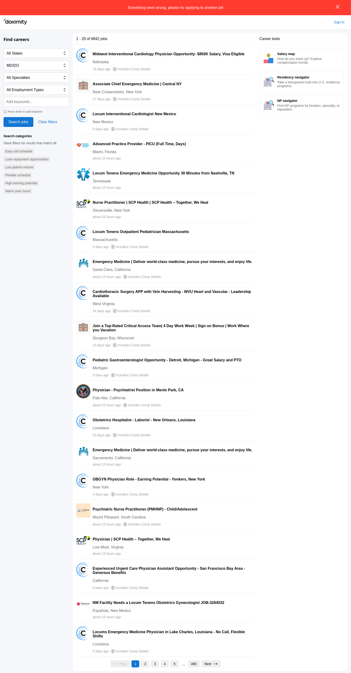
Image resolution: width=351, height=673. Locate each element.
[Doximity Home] (15, 22)
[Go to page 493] (194, 663)
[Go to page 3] (155, 663)
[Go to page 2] (145, 663)
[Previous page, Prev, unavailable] (120, 663)
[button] (19, 151)
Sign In (339, 22)
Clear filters (47, 122)
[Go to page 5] (175, 663)
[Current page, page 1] (135, 663)
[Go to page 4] (165, 663)
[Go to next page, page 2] (210, 663)
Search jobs (18, 122)
